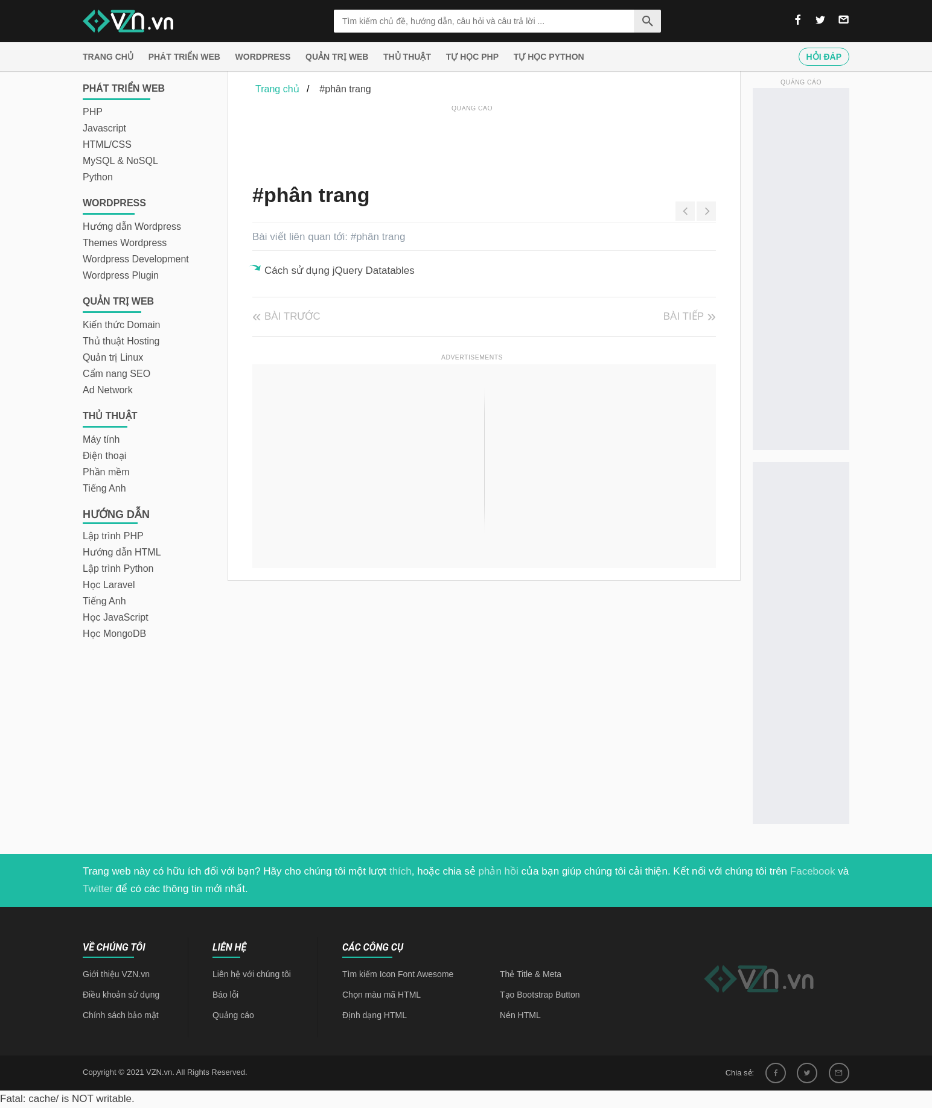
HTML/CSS (107, 144)
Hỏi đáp (823, 57)
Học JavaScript (115, 617)
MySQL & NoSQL (120, 161)
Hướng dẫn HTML (122, 552)
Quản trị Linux (113, 357)
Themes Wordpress (125, 243)
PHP (93, 112)
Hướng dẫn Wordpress (132, 226)
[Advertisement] (472, 142)
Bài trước (292, 316)
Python (98, 177)
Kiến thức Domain (122, 325)
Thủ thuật (407, 57)
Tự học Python (549, 57)
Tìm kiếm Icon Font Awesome (397, 974)
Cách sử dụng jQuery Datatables (339, 270)
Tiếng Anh (104, 488)
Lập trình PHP (113, 536)
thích (400, 871)
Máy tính (101, 439)
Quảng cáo (233, 1015)
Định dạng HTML (374, 1015)
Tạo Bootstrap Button (540, 994)
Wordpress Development (136, 259)
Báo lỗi (225, 994)
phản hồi (499, 871)
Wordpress (263, 57)
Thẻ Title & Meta (530, 974)
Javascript (104, 128)
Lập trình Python (118, 568)
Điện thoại (104, 456)
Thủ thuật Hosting (121, 341)
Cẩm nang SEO (116, 374)
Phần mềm (106, 472)
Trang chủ (108, 57)
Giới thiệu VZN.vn (116, 974)
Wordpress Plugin (121, 275)
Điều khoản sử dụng (121, 994)
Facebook (812, 871)
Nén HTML (520, 1015)
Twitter (98, 888)
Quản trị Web (336, 57)
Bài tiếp (683, 316)
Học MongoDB (114, 633)
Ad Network (108, 390)
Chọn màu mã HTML (381, 994)
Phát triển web (184, 57)
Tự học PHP (472, 57)
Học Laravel (109, 585)
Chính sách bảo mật (121, 1015)
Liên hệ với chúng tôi (251, 974)
